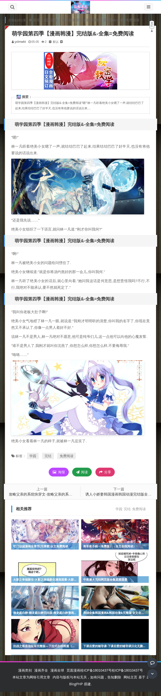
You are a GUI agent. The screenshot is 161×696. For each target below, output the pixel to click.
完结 (49, 460)
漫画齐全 (41, 674)
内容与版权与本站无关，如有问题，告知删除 (87, 681)
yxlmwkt (21, 42)
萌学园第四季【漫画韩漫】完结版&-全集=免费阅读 (100, 20)
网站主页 (130, 681)
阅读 (82, 476)
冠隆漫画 (51, 20)
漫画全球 (57, 674)
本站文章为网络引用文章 (31, 681)
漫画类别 (25, 674)
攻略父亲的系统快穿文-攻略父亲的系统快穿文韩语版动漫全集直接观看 (67, 498)
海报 (59, 476)
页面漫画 (73, 674)
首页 (36, 20)
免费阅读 (68, 460)
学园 (34, 460)
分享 (105, 476)
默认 (57, 42)
